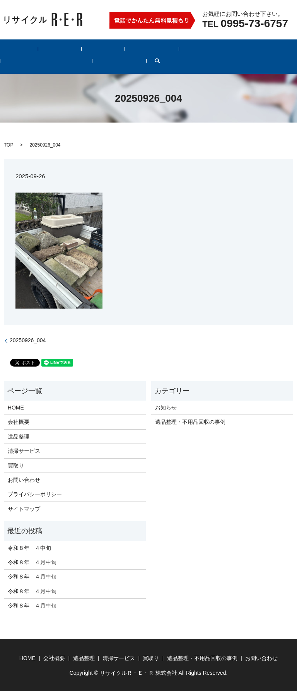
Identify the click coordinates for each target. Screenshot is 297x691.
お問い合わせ (265, 49)
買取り (149, 49)
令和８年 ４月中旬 (32, 562)
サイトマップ (24, 508)
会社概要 (43, 49)
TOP (8, 144)
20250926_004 (28, 340)
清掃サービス (113, 49)
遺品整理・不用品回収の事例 (203, 49)
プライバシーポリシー (35, 494)
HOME (13, 49)
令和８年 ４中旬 (29, 547)
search (11, 62)
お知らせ (166, 407)
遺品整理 (76, 49)
